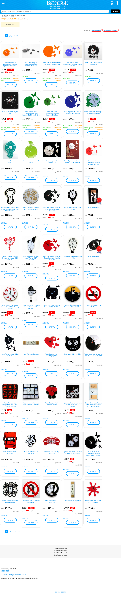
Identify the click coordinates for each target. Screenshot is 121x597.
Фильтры (10, 24)
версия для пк (60, 592)
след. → (17, 35)
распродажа (96, 30)
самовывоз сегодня (110, 30)
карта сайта (5, 571)
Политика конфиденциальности (13, 574)
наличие (46, 176)
